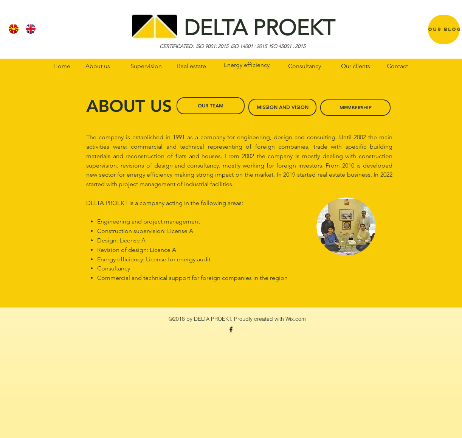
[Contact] (397, 66)
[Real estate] (191, 66)
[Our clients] (355, 66)
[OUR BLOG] (444, 29)
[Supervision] (146, 66)
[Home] (61, 66)
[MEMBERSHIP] (355, 107)
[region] (444, 29)
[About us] (97, 66)
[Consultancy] (304, 66)
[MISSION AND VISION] (282, 107)
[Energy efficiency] (246, 65)
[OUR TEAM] (211, 105)
